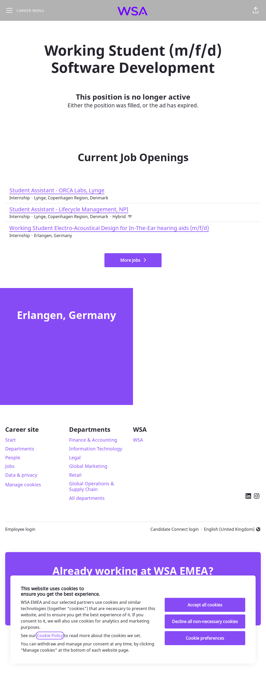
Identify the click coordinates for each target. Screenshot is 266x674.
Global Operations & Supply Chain (91, 486)
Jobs (10, 466)
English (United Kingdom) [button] (232, 529)
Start (10, 440)
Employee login (20, 529)
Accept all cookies (205, 605)
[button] (255, 10)
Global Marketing (88, 466)
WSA (138, 440)
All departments (87, 498)
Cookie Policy (50, 635)
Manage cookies (23, 484)
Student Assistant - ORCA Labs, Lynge (58, 190)
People (12, 457)
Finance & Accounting (93, 440)
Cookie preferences (205, 638)
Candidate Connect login (174, 529)
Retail (75, 475)
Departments (19, 449)
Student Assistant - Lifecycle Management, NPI (70, 209)
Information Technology (95, 449)
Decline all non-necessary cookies (205, 621)
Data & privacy (21, 475)
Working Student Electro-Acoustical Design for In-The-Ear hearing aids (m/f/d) (109, 228)
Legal (75, 457)
